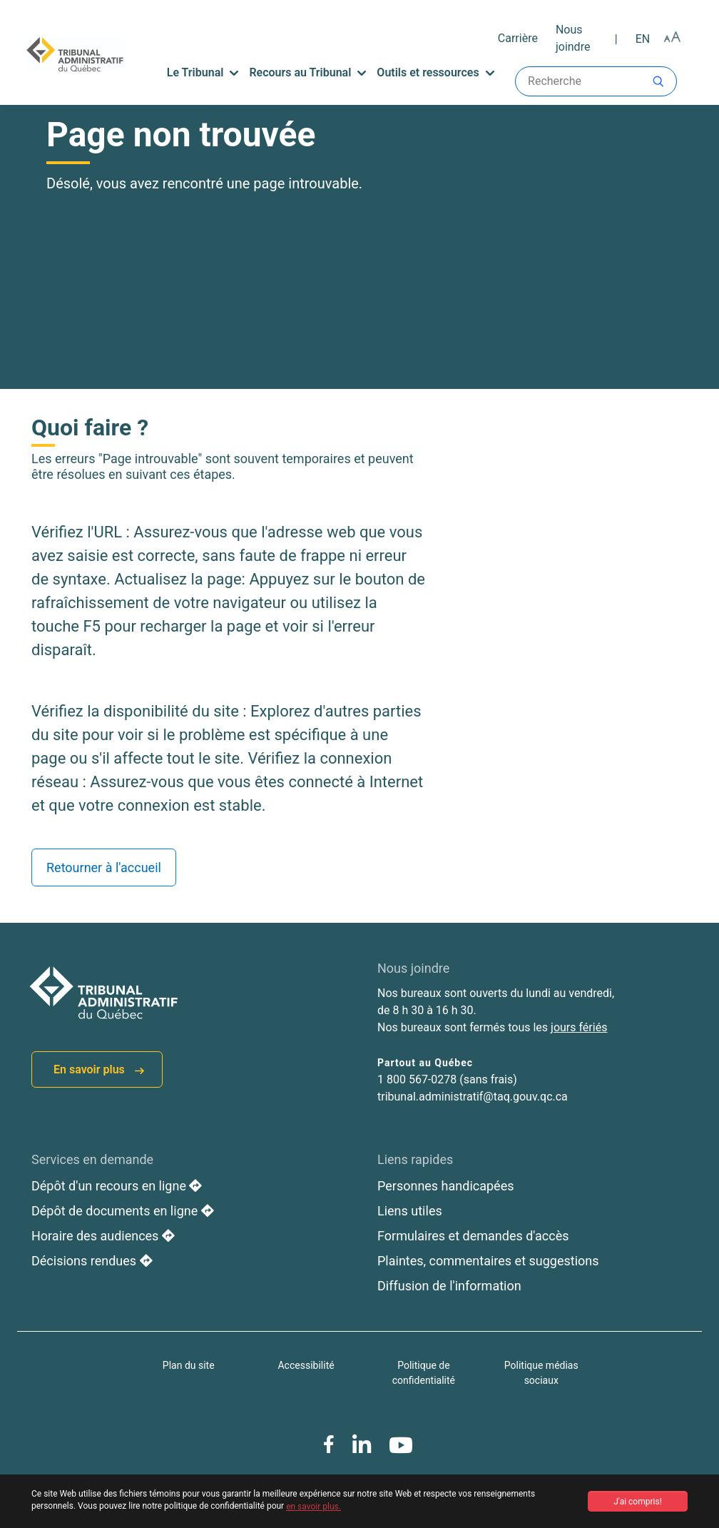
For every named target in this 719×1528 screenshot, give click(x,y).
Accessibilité (305, 1365)
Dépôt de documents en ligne (122, 1210)
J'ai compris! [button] (637, 1502)
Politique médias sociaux (541, 1373)
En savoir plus (98, 1069)
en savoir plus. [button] (313, 1507)
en (643, 39)
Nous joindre (573, 38)
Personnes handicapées (445, 1185)
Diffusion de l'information (449, 1285)
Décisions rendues (92, 1260)
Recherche (596, 81)
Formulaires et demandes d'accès (473, 1235)
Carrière (518, 38)
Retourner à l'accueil (103, 867)
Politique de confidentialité (423, 1373)
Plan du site (189, 1365)
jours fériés (579, 1027)
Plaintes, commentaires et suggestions (488, 1260)
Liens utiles (409, 1210)
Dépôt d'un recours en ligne (116, 1185)
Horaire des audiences (103, 1235)
